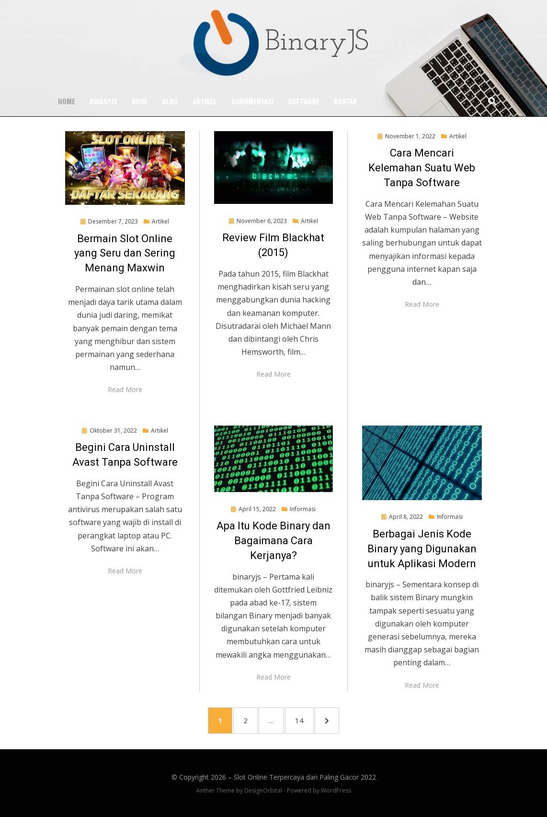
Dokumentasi (252, 101)
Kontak (345, 101)
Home (66, 101)
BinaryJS (103, 101)
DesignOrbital (263, 790)
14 (304, 719)
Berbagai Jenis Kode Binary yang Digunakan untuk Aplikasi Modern (422, 549)
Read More (125, 389)
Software (303, 101)
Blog (170, 101)
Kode (140, 101)
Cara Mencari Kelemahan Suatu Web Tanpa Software (421, 168)
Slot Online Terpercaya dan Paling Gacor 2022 (305, 777)
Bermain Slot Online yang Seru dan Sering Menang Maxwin (124, 253)
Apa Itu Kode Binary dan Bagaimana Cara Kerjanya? (273, 540)
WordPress (336, 790)
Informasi (303, 508)
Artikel (205, 101)
